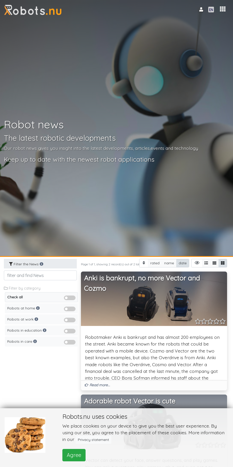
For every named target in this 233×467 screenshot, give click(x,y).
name (169, 262)
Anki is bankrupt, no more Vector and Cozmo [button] (142, 283)
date (183, 262)
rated (155, 262)
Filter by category (22, 288)
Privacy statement (93, 439)
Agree (74, 455)
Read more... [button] (97, 385)
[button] (223, 9)
